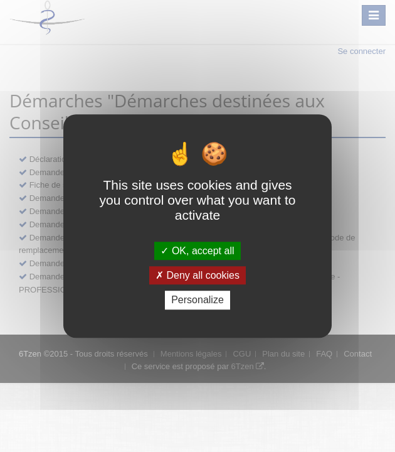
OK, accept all (197, 250)
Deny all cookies (197, 275)
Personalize (197, 300)
